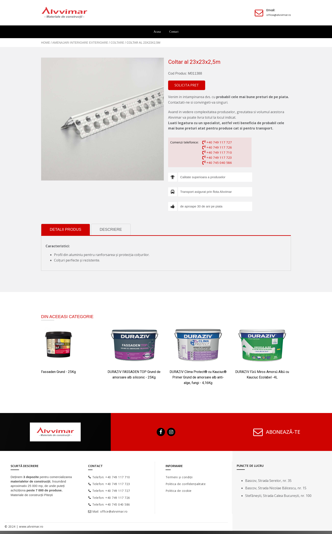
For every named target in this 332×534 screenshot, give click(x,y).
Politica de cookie (179, 491)
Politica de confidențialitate (186, 484)
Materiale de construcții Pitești (32, 495)
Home (45, 42)
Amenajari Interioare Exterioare (80, 42)
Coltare (117, 42)
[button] (186, 85)
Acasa (157, 31)
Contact (173, 31)
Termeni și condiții (179, 477)
